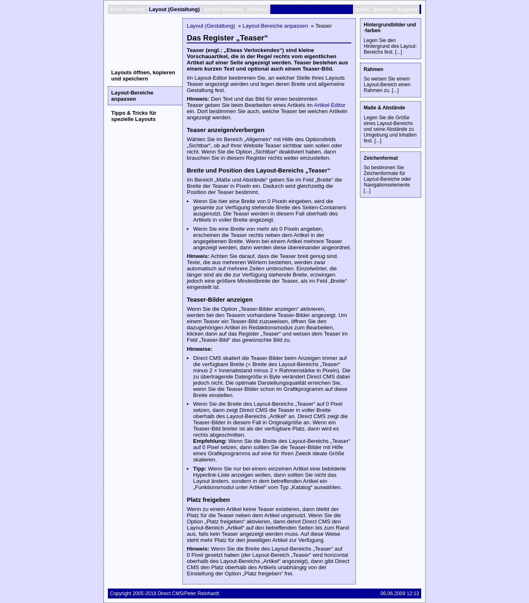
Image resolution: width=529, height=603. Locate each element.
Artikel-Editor (329, 105)
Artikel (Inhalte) (223, 9)
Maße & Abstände (384, 108)
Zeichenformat (381, 158)
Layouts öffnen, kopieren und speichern (143, 75)
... (398, 52)
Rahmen (373, 69)
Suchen (383, 9)
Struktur (257, 9)
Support (407, 9)
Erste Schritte (127, 9)
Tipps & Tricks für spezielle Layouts (134, 116)
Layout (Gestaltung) (174, 9)
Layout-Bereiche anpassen (132, 96)
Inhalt (362, 9)
